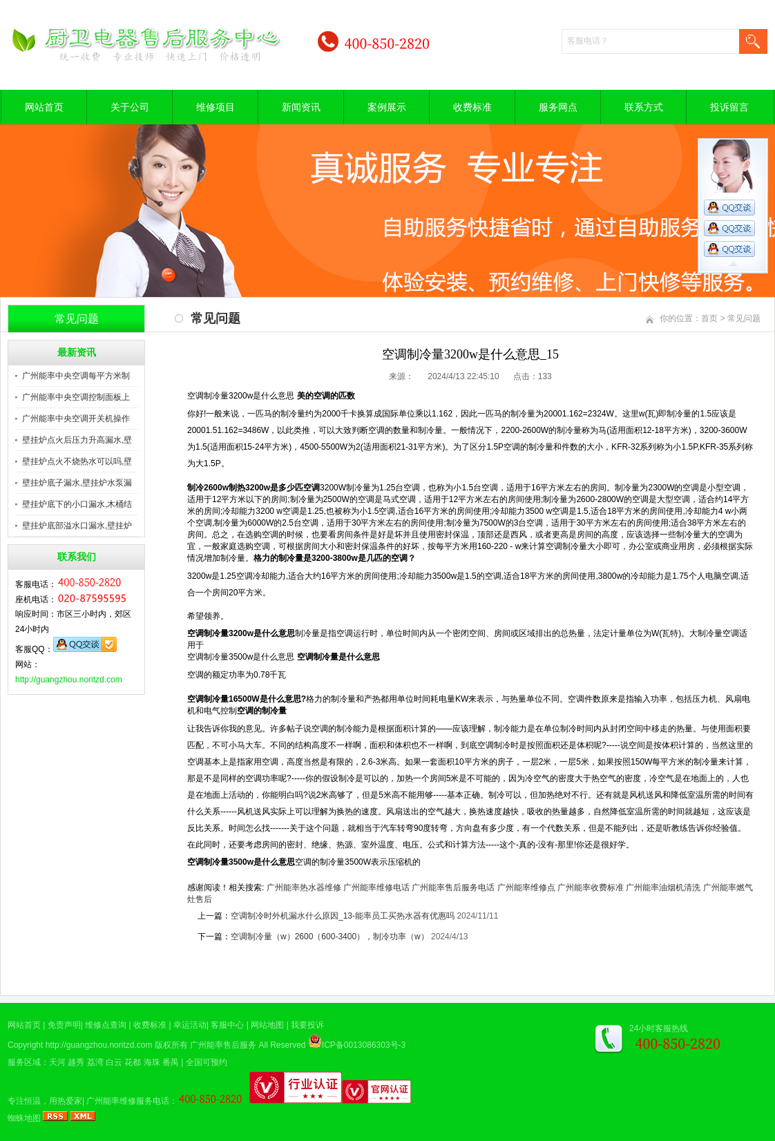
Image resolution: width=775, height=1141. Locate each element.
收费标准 (472, 107)
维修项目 (215, 107)
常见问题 (743, 318)
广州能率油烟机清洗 (663, 887)
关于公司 (130, 107)
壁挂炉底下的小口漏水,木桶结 (77, 504)
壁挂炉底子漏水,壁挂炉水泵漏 (77, 483)
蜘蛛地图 (24, 1118)
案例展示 (386, 107)
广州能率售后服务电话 (453, 887)
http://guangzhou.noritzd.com (68, 679)
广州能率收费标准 (590, 887)
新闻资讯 (301, 107)
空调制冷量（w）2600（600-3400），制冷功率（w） (330, 936)
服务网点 (558, 107)
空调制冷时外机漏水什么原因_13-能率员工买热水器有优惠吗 (343, 916)
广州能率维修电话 (376, 887)
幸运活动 (190, 1025)
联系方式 (643, 107)
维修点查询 (105, 1025)
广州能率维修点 (526, 887)
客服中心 (227, 1025)
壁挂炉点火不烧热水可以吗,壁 (77, 461)
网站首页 (44, 107)
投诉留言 (729, 107)
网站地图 (267, 1025)
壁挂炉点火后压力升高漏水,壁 (77, 440)
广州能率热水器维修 (304, 887)
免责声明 (64, 1025)
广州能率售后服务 (223, 1045)
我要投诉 (307, 1025)
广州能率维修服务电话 (127, 1101)
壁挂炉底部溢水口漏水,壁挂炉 (77, 525)
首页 (709, 318)
